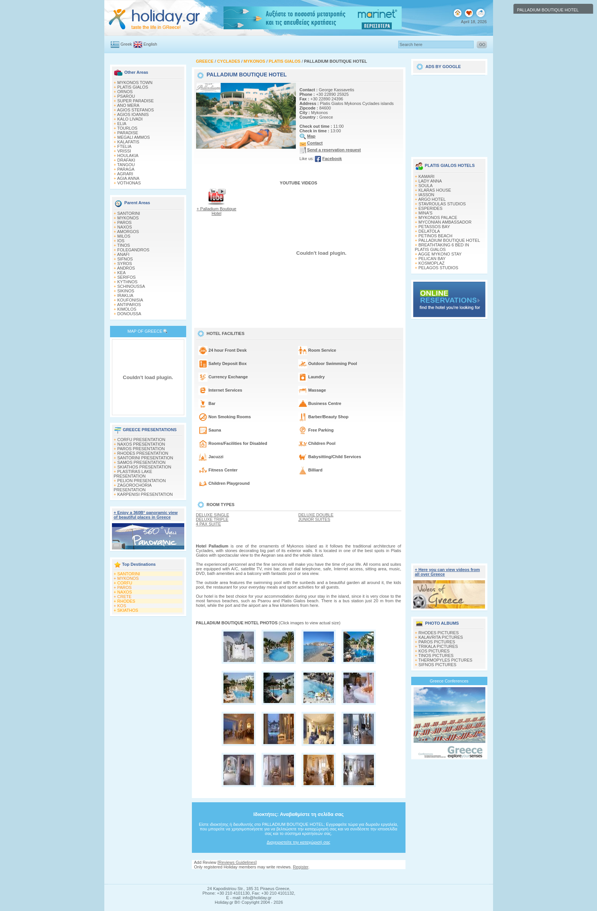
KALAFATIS (128, 142)
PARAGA (125, 169)
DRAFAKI (126, 160)
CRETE (124, 596)
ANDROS (126, 268)
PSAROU (126, 96)
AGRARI (125, 173)
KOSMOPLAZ (431, 263)
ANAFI (123, 254)
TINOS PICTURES (435, 655)
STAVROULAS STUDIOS (442, 204)
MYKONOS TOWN (135, 82)
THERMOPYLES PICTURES (445, 660)
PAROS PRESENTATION (141, 448)
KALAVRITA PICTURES (440, 637)
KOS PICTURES (434, 651)
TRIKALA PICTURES (438, 646)
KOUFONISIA (130, 300)
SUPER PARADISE (135, 100)
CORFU (124, 583)
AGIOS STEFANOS (135, 110)
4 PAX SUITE (208, 524)
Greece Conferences (449, 681)
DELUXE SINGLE (212, 515)
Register (300, 867)
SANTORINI (128, 213)
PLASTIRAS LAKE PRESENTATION (133, 473)
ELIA (121, 123)
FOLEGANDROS (133, 250)
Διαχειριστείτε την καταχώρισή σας (298, 842)
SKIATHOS (127, 610)
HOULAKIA (128, 155)
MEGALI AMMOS (133, 137)
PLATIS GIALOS (132, 87)
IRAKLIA (125, 295)
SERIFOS (126, 277)
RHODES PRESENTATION (142, 453)
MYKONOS (128, 218)
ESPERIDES (430, 208)
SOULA (425, 185)
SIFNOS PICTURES (437, 664)
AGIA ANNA (128, 178)
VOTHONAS (129, 183)
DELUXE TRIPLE (212, 519)
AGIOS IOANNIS (132, 114)
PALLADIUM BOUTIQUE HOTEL (449, 240)
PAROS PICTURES (436, 642)
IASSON (426, 194)
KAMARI (426, 176)
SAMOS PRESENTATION (141, 462)
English (150, 44)
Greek (126, 44)
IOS (121, 240)
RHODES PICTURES (438, 632)
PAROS (124, 222)
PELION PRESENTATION (141, 480)
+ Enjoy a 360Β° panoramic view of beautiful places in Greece (146, 514)
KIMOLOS (126, 309)
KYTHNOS (127, 281)
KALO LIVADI (129, 119)
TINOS (123, 245)
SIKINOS (125, 291)
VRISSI (124, 151)
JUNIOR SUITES (314, 519)
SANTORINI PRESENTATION (145, 458)
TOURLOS (127, 128)
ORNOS (124, 91)
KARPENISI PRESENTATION (145, 494)
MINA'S (425, 213)
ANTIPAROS (129, 304)
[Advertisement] (298, 876)
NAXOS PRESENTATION (141, 444)
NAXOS (124, 227)
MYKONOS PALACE (437, 217)
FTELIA (124, 146)
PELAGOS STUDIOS (438, 267)
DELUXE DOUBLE (316, 515)
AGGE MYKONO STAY (439, 254)
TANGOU (126, 164)
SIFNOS (125, 259)
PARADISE (127, 132)
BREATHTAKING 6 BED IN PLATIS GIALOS (442, 247)
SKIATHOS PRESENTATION (144, 467)
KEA (121, 272)
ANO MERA (128, 105)
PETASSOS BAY (434, 226)
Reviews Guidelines (237, 862)
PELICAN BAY (431, 258)
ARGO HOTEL (431, 199)
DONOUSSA (129, 313)
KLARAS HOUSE (434, 190)
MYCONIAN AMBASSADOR (444, 222)
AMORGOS (128, 231)
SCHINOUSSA (131, 286)
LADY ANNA (430, 181)
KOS (121, 605)
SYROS (124, 263)
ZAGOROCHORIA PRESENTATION (133, 487)
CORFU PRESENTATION (141, 439)
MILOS (123, 236)
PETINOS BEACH (435, 235)
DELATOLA (429, 231)
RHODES (126, 601)
